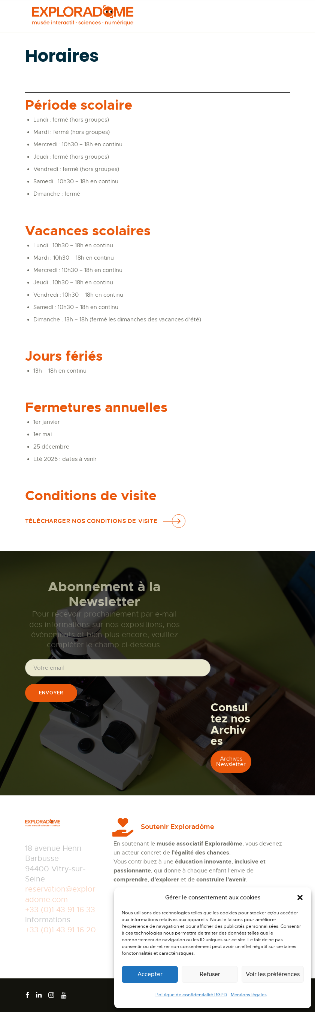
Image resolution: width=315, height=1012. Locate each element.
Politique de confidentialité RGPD (191, 995)
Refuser (210, 974)
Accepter (150, 974)
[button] (300, 897)
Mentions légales (249, 995)
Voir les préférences (273, 974)
